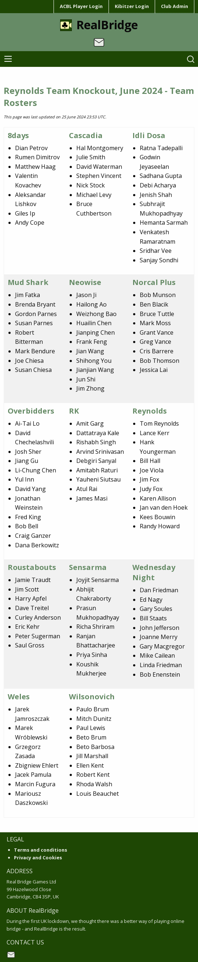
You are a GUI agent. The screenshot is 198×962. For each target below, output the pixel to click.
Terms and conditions (40, 850)
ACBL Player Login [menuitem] (81, 6)
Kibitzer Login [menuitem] (132, 6)
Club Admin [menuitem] (174, 6)
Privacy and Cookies (38, 857)
